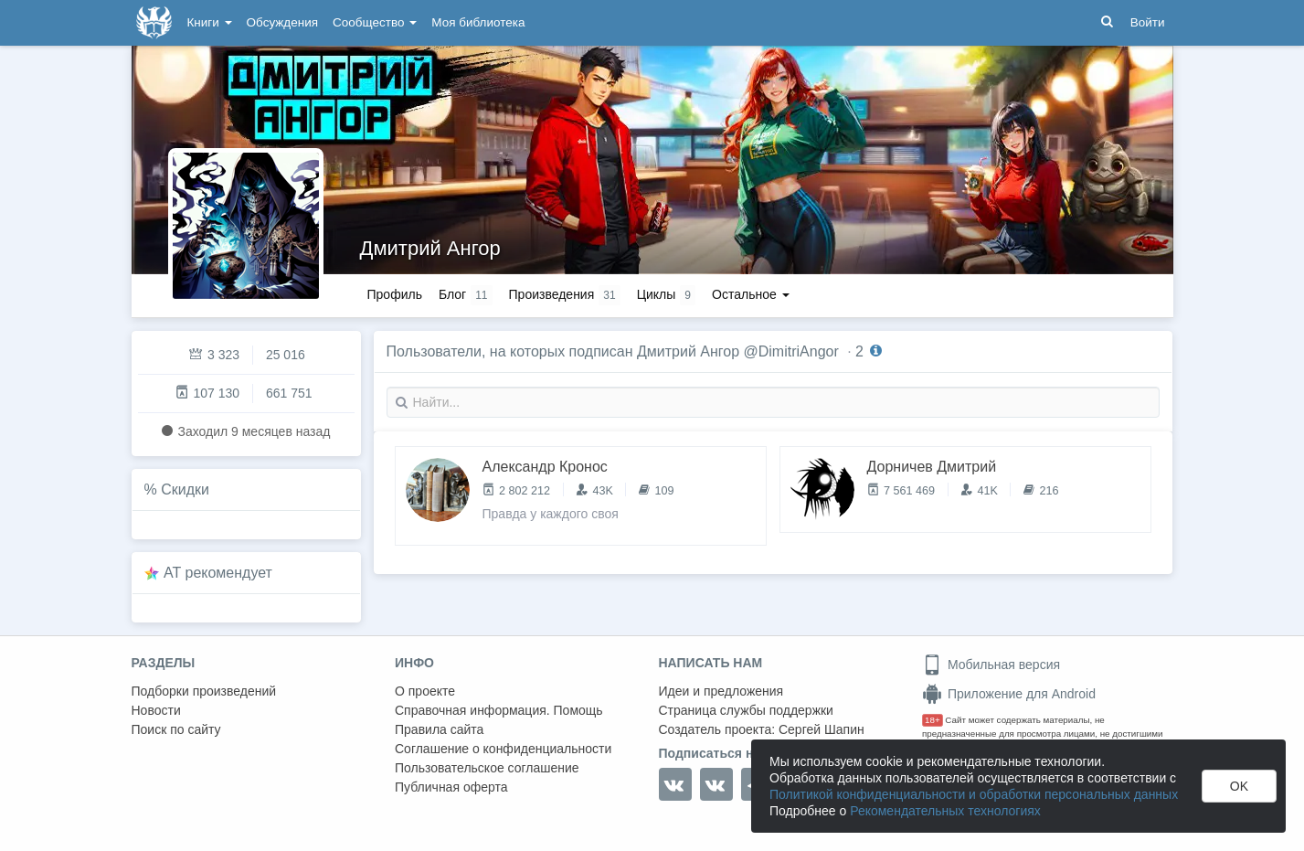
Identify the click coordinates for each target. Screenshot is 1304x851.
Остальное (751, 294)
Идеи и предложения (721, 691)
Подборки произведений (204, 691)
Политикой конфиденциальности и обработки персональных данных (973, 794)
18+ (932, 720)
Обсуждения (282, 22)
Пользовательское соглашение (487, 768)
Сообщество (375, 22)
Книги (209, 22)
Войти (1147, 22)
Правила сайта (439, 729)
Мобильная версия (991, 664)
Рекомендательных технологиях (945, 810)
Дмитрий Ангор (430, 248)
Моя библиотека (478, 22)
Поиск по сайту (176, 729)
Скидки (185, 489)
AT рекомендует (218, 572)
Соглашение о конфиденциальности (503, 748)
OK (1239, 786)
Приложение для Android (1009, 694)
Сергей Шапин (821, 729)
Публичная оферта (451, 787)
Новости (156, 710)
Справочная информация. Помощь (499, 710)
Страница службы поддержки (746, 710)
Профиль (394, 294)
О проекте (425, 691)
